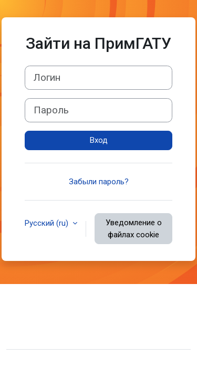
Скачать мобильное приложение (74, 334)
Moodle (81, 364)
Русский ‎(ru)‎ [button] (47, 223)
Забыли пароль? (99, 181)
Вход (99, 140)
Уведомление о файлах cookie (134, 228)
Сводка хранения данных (61, 318)
